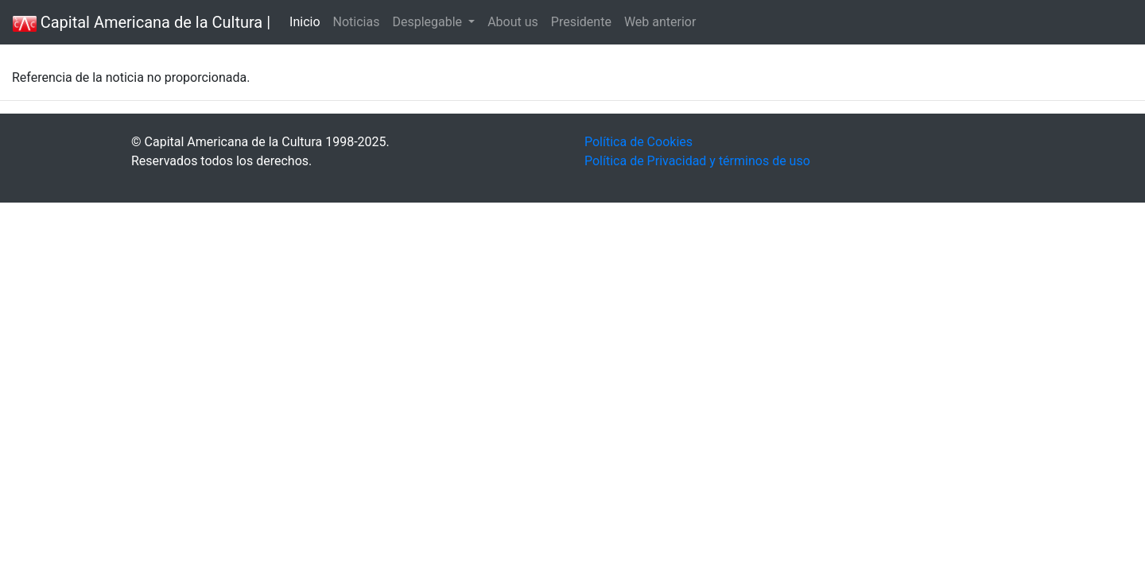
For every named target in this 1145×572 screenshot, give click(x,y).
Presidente (581, 21)
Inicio (304, 21)
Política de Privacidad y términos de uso (697, 160)
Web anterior (660, 21)
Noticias (356, 21)
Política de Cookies (638, 141)
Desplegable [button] (428, 21)
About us (512, 21)
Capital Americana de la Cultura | (141, 22)
